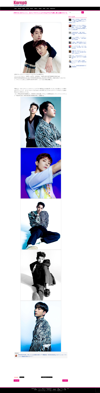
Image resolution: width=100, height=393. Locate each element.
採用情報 (54, 389)
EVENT (23, 8)
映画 (65, 388)
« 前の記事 (16, 380)
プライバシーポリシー (41, 389)
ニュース (39, 388)
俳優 (58, 388)
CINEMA (40, 8)
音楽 (68, 388)
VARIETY (35, 8)
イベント (54, 388)
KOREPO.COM (33, 388)
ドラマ (61, 388)
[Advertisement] (59, 3)
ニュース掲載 (64, 389)
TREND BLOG (52, 8)
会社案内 (35, 389)
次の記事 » (65, 380)
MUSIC (44, 8)
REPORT (19, 8)
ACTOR (27, 8)
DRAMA (31, 8)
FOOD (48, 8)
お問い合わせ (49, 389)
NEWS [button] (15, 8)
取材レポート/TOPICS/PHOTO (46, 388)
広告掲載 (58, 389)
